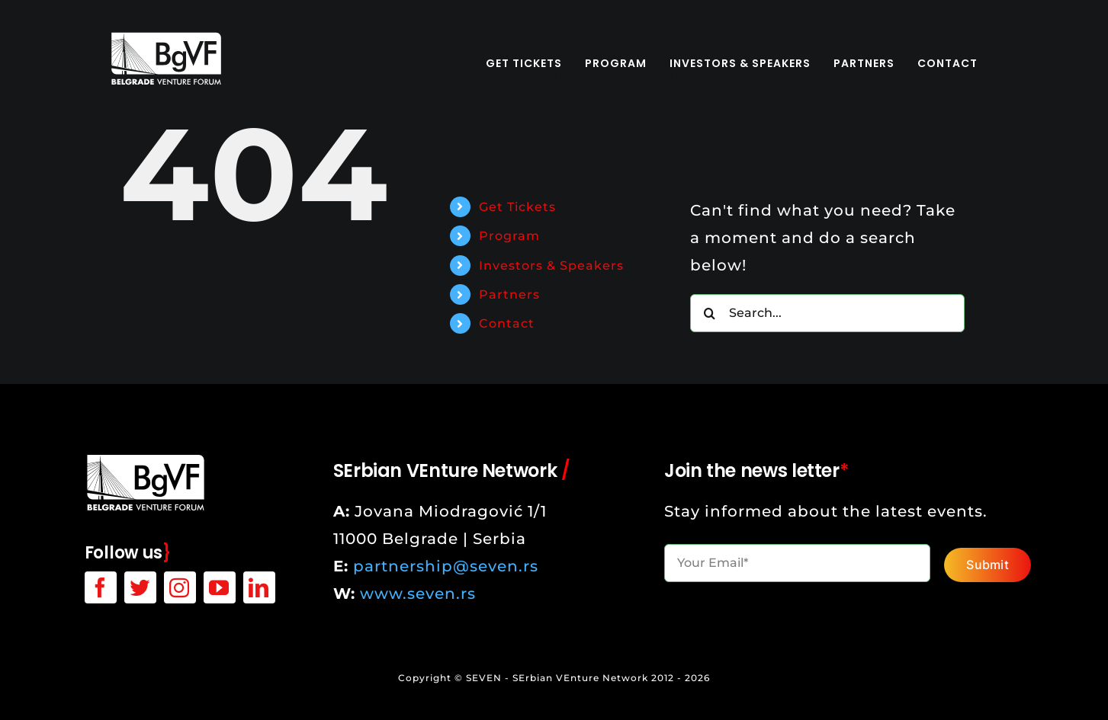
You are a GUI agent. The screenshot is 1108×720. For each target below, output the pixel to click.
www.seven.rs (418, 593)
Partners (509, 294)
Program (509, 236)
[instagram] (180, 587)
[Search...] (827, 313)
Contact (507, 323)
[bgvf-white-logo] (166, 38)
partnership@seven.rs (445, 566)
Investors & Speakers (551, 265)
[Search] (709, 313)
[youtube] (220, 587)
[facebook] (101, 587)
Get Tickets (517, 207)
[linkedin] (259, 587)
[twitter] (140, 587)
